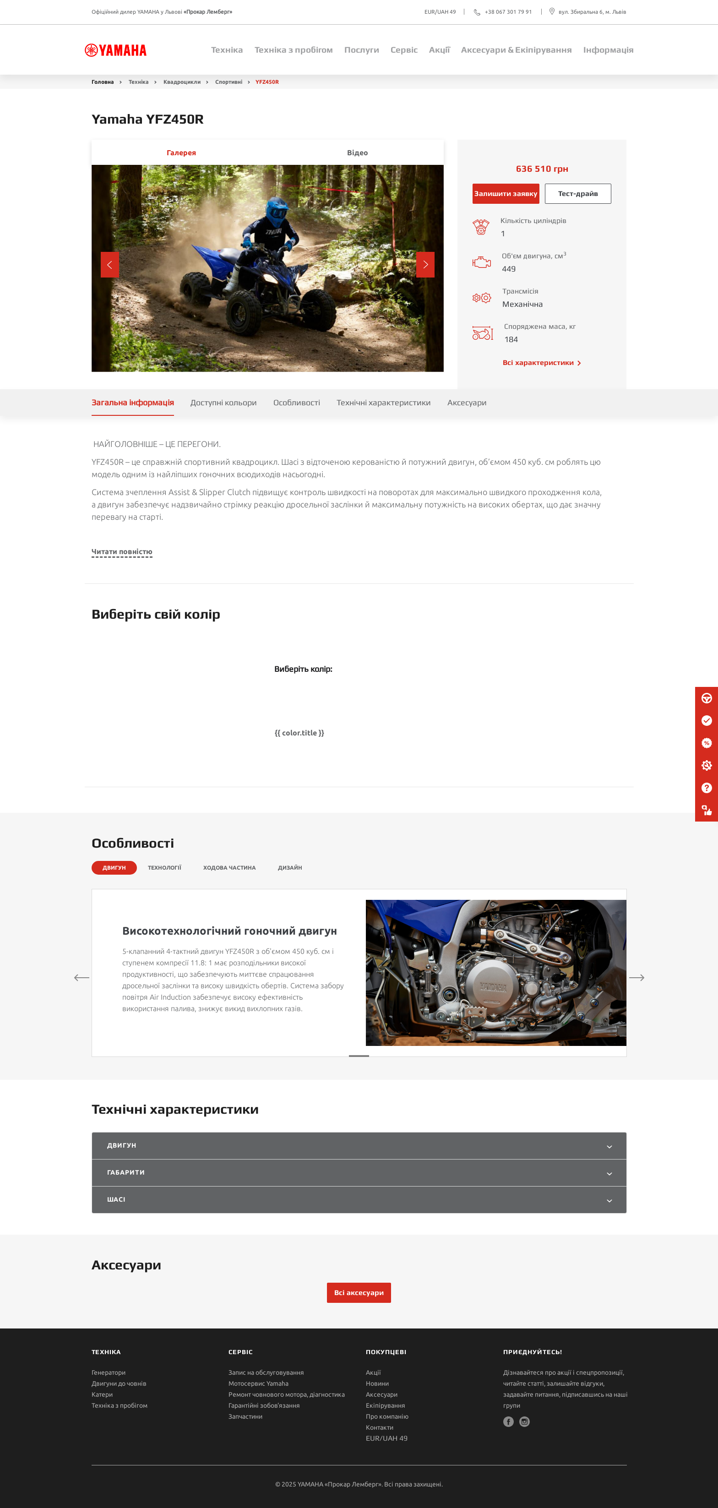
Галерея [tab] (181, 152)
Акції (439, 49)
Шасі (116, 1199)
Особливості (296, 402)
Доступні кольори (223, 402)
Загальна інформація (133, 402)
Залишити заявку (506, 193)
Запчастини (245, 1416)
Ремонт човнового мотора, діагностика (286, 1394)
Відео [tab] (357, 152)
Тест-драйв (578, 193)
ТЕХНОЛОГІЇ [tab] (164, 868)
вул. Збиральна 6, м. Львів (592, 12)
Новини (377, 1383)
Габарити (126, 1172)
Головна (103, 82)
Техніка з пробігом (294, 49)
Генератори (108, 1372)
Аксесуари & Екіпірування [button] (516, 49)
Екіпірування (385, 1405)
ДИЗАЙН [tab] (290, 868)
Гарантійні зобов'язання (264, 1405)
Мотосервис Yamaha (258, 1383)
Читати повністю (122, 551)
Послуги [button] (361, 49)
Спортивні (228, 82)
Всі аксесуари (359, 1292)
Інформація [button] (608, 49)
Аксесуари (467, 402)
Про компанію (387, 1416)
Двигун (122, 1145)
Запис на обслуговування (266, 1372)
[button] (110, 265)
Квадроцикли (182, 82)
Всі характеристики (538, 362)
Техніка (227, 49)
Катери (102, 1394)
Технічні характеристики (384, 402)
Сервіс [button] (404, 49)
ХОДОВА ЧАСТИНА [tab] (229, 868)
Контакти (379, 1427)
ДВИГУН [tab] (114, 868)
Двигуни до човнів (119, 1383)
